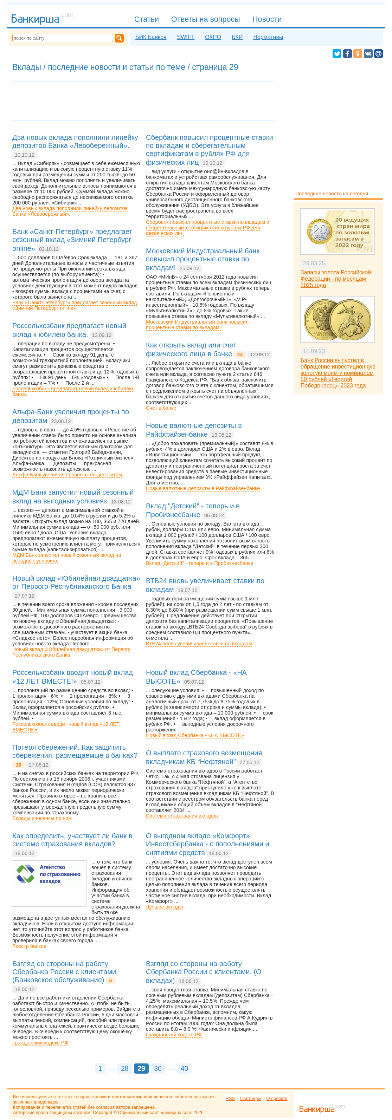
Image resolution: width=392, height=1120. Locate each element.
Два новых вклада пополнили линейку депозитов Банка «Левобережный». (70, 211)
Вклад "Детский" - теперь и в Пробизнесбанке (199, 563)
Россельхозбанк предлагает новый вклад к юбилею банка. (72, 391)
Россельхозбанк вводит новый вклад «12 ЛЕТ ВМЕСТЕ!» (66, 726)
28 (125, 1068)
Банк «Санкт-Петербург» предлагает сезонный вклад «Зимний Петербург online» (74, 305)
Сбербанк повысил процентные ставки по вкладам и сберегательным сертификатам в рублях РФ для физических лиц (207, 227)
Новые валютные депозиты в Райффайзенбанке (203, 488)
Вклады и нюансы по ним (42, 818)
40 (184, 1068)
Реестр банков (29, 946)
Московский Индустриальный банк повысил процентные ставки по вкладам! (197, 324)
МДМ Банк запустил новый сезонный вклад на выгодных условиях (66, 558)
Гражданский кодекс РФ (40, 1043)
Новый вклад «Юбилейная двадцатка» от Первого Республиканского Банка (71, 652)
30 (158, 1068)
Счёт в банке (161, 408)
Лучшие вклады (164, 907)
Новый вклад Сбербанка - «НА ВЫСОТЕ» (195, 735)
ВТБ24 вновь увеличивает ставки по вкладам (199, 643)
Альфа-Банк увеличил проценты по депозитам (67, 474)
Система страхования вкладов (182, 816)
